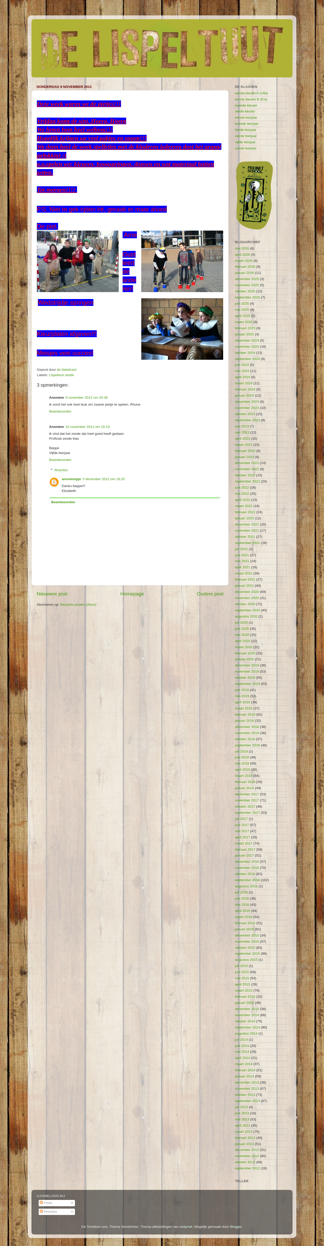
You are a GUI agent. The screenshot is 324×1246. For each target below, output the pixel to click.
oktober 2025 (245, 291)
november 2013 (247, 1088)
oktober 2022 (245, 475)
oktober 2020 (245, 604)
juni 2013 (242, 1113)
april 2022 (242, 500)
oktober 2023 (245, 414)
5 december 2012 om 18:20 (104, 479)
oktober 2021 (245, 537)
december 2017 (247, 794)
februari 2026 (245, 267)
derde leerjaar (245, 130)
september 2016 (247, 880)
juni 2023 (242, 426)
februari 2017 (245, 849)
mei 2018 (242, 763)
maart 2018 (243, 776)
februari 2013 (245, 1138)
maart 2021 (243, 573)
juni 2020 (242, 629)
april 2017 (242, 837)
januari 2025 (244, 334)
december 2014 (247, 1009)
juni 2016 (242, 898)
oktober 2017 (245, 806)
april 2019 (242, 702)
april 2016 (242, 911)
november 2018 (247, 733)
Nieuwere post (52, 593)
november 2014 (247, 1015)
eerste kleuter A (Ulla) (251, 93)
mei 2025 (242, 310)
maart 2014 (243, 1064)
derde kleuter (245, 111)
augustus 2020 (246, 616)
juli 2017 (241, 819)
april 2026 (242, 254)
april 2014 (242, 1058)
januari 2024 (244, 395)
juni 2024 (242, 365)
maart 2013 (243, 1132)
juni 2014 (242, 1046)
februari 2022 (245, 512)
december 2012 (247, 1150)
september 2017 (247, 813)
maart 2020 (243, 647)
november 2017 (247, 800)
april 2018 (242, 769)
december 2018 (247, 727)
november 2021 (247, 530)
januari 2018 (244, 788)
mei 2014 (242, 1052)
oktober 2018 (245, 739)
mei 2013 (242, 1119)
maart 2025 (243, 322)
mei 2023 (242, 432)
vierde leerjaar (246, 136)
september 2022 (247, 481)
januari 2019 (244, 721)
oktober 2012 (245, 1162)
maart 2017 (243, 843)
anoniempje (71, 479)
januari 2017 (244, 855)
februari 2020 (245, 653)
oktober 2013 (245, 1095)
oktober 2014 (245, 1021)
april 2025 (242, 316)
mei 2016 (242, 905)
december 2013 (247, 1082)
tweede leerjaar (246, 124)
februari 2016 (245, 923)
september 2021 (247, 543)
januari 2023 (244, 457)
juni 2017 (242, 825)
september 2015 (247, 953)
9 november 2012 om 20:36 (87, 397)
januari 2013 (244, 1144)
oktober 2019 (245, 677)
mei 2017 (242, 831)
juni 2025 (242, 303)
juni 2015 (242, 972)
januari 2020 (244, 659)
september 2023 (247, 420)
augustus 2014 (246, 1033)
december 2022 (247, 463)
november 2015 (247, 941)
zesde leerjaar (246, 148)
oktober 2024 (245, 353)
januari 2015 (244, 1003)
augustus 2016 (246, 886)
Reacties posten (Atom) (78, 604)
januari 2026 (244, 273)
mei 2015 (242, 978)
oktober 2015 (245, 948)
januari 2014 (244, 1076)
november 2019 (247, 671)
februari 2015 (245, 996)
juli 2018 (241, 751)
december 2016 (247, 861)
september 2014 (247, 1027)
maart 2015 (243, 990)
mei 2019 (242, 696)
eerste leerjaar (246, 117)
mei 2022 (242, 494)
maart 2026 (243, 261)
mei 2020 (242, 635)
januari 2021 (244, 586)
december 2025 (247, 279)
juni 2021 (242, 555)
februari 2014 (245, 1070)
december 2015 (247, 935)
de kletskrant (67, 370)
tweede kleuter (246, 105)
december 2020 (247, 592)
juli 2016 (241, 892)
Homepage (132, 593)
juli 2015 (241, 966)
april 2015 (242, 984)
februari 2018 (245, 782)
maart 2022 (243, 506)
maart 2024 (243, 383)
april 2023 (242, 438)
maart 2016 (243, 917)
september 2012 (247, 1168)
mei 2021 (242, 561)
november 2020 (247, 598)
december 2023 (247, 402)
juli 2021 (241, 549)
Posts (46, 1203)
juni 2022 (242, 487)
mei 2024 (242, 371)
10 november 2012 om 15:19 (88, 427)
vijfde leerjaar (245, 142)
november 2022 (247, 469)
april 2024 (242, 377)
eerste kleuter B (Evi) (251, 99)
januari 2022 (244, 518)
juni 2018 (242, 757)
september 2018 (247, 745)
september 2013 (247, 1101)
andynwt (185, 1227)
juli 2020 (241, 622)
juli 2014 (241, 1040)
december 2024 (247, 340)
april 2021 (242, 567)
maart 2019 (243, 708)
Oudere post (210, 593)
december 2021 (247, 524)
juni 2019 (242, 690)
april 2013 (242, 1125)
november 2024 (247, 346)
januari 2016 (244, 929)
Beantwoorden (60, 411)
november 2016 (247, 868)
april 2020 (242, 641)
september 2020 (247, 610)
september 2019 (247, 684)
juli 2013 (241, 1107)
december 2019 (247, 665)
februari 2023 (245, 451)
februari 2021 (245, 579)
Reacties (61, 470)
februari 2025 (245, 328)
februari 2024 (245, 389)
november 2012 (247, 1156)
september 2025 (247, 297)
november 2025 (247, 285)
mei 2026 (242, 248)
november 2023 (247, 408)
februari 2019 (245, 714)
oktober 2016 (245, 874)
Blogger (236, 1227)
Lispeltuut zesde (61, 375)
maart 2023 (243, 445)
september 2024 (247, 359)
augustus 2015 (246, 960)
